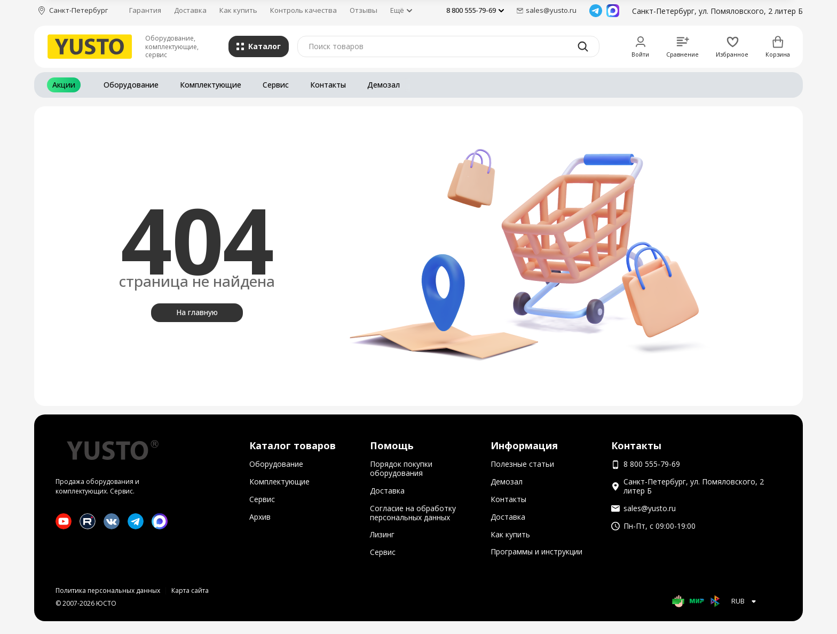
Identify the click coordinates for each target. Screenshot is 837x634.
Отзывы (363, 10)
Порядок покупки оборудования (401, 468)
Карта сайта (190, 590)
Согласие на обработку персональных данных (413, 512)
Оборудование (131, 85)
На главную (197, 312)
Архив (260, 517)
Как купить (238, 10)
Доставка (190, 10)
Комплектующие (210, 85)
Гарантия (145, 10)
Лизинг (382, 534)
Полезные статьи (522, 464)
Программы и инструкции (536, 551)
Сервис (276, 85)
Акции (63, 85)
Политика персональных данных (108, 590)
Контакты (328, 85)
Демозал (383, 85)
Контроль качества (303, 10)
